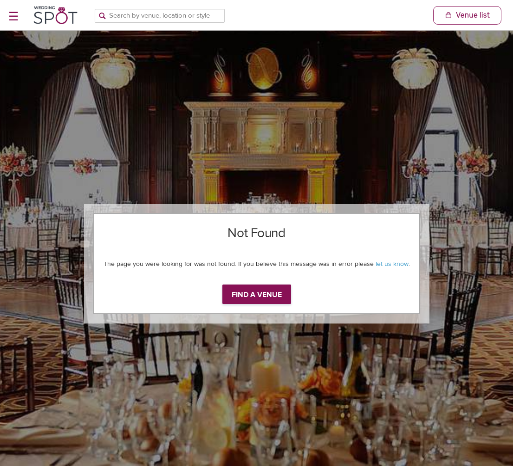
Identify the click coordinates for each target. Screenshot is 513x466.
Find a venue (257, 294)
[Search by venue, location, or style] (160, 16)
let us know (392, 264)
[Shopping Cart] (467, 15)
